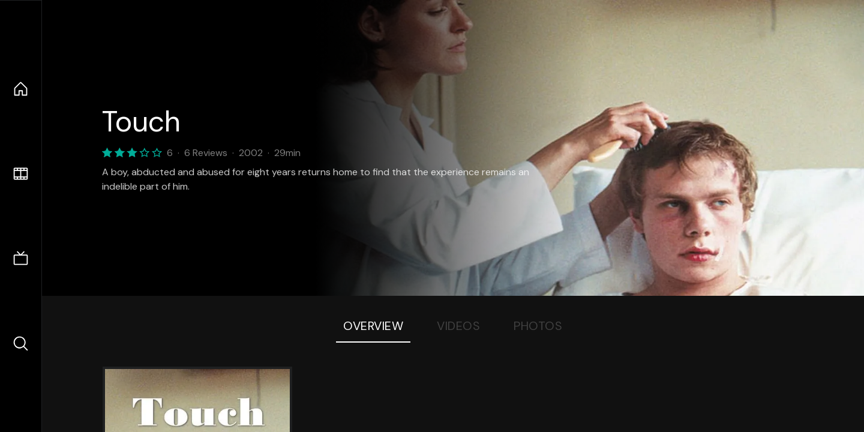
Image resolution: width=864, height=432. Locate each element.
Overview (373, 326)
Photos (538, 326)
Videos (458, 326)
